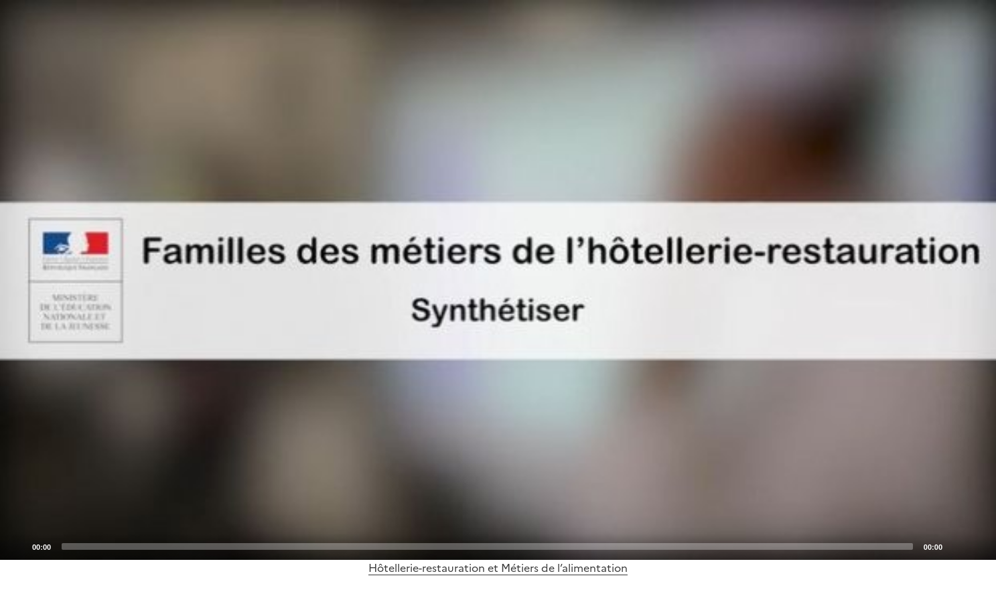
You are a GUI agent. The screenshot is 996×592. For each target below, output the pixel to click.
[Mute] (956, 546)
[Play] (498, 280)
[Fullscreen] (978, 546)
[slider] (487, 546)
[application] (498, 280)
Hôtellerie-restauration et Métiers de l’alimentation (498, 568)
